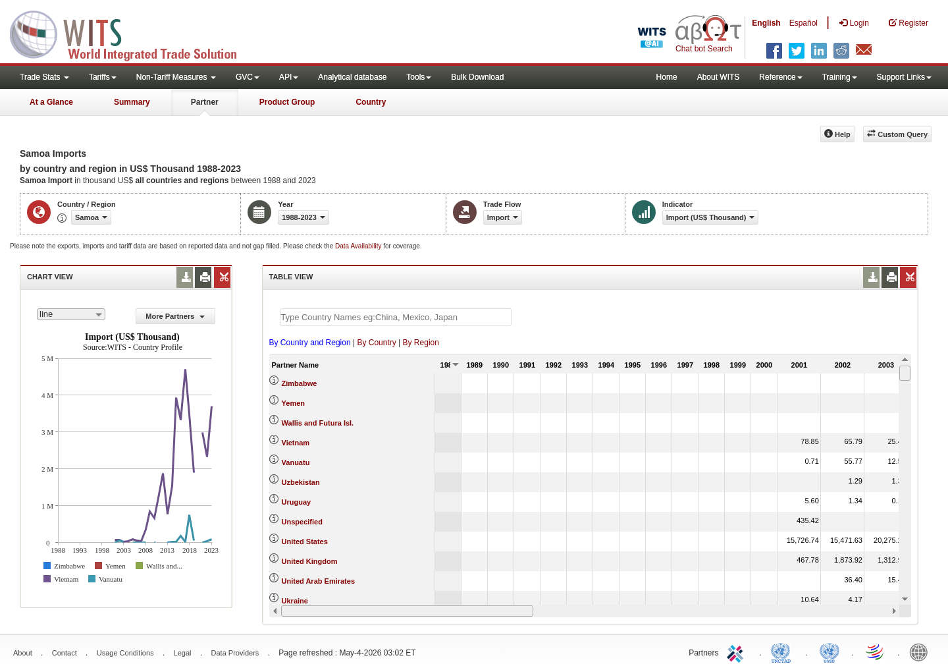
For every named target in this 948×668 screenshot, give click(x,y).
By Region (421, 342)
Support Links (904, 77)
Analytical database (352, 77)
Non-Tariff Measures (176, 77)
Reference (780, 77)
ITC (737, 651)
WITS (131, 33)
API (288, 77)
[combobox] (71, 314)
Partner (205, 102)
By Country (376, 342)
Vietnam (296, 443)
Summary (132, 102)
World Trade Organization (875, 651)
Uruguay (296, 502)
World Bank (921, 651)
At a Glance (51, 102)
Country (371, 102)
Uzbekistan (301, 482)
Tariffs (103, 77)
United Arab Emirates (318, 581)
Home (666, 77)
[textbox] (396, 317)
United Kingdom (310, 561)
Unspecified (302, 522)
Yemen (293, 403)
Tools (418, 77)
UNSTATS (829, 651)
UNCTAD (783, 651)
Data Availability (359, 246)
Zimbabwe (299, 383)
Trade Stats (44, 77)
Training (839, 77)
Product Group (287, 102)
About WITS (718, 77)
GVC (247, 77)
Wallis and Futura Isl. (318, 423)
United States (305, 541)
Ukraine (295, 601)
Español (803, 23)
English (766, 23)
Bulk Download (477, 77)
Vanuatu (296, 462)
